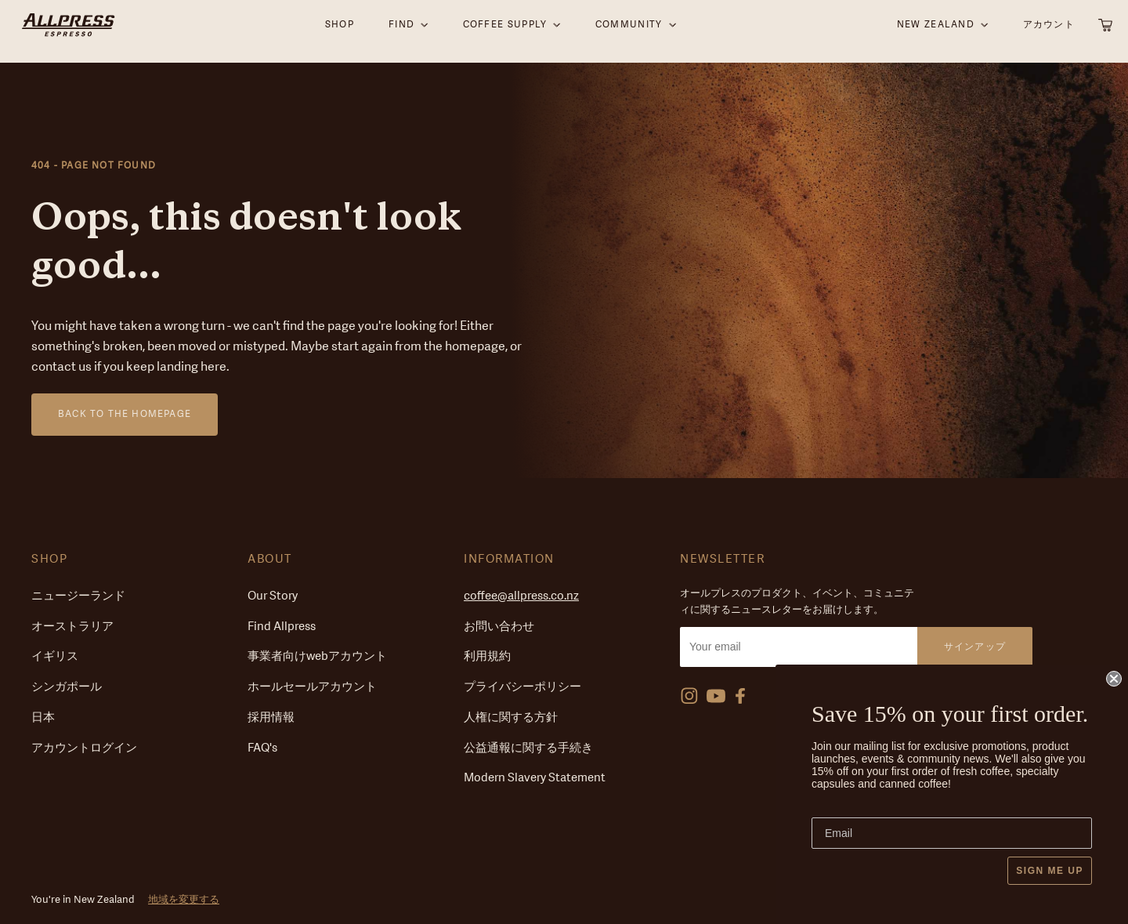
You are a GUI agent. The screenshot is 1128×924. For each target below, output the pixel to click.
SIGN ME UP (1049, 870)
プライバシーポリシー (522, 687)
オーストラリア (72, 626)
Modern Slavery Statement (535, 778)
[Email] (952, 833)
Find (401, 30)
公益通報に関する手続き (528, 748)
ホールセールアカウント (312, 687)
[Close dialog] (1114, 679)
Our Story (273, 596)
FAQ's (262, 748)
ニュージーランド (78, 596)
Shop (49, 559)
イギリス (54, 656)
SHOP (339, 30)
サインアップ (975, 646)
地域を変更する (183, 899)
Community (629, 30)
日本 (43, 717)
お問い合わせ (499, 626)
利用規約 (487, 656)
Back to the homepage (124, 414)
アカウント (1049, 30)
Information (509, 559)
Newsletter (722, 559)
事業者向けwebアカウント (317, 656)
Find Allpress (282, 626)
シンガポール (66, 687)
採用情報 (271, 717)
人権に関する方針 (511, 717)
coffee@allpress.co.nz (521, 596)
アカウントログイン (84, 748)
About (270, 559)
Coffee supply (505, 30)
